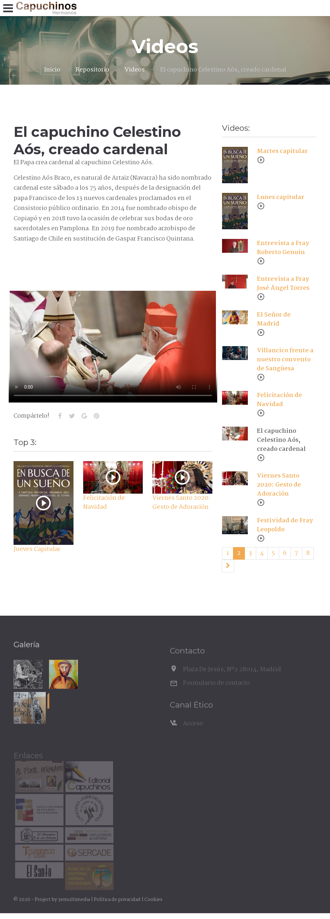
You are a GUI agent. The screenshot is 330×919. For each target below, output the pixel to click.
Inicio (52, 70)
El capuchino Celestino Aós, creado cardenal (281, 440)
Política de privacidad (117, 900)
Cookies (153, 900)
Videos (135, 70)
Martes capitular (282, 151)
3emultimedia (74, 900)
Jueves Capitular (37, 549)
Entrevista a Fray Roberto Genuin (283, 248)
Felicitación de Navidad (104, 502)
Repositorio (92, 70)
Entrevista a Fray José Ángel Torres (283, 283)
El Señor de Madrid (274, 319)
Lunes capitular (280, 197)
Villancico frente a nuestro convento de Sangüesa (285, 360)
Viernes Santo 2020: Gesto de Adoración (181, 502)
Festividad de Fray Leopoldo (285, 525)
